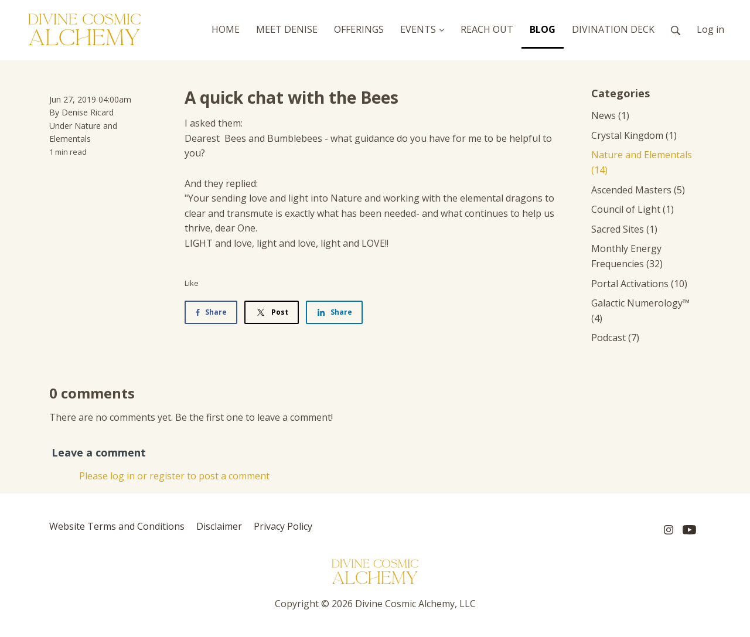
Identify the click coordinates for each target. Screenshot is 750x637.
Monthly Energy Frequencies (627, 256)
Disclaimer (219, 526)
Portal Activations (639, 283)
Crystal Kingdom (634, 135)
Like (192, 283)
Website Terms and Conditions (117, 526)
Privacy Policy (283, 526)
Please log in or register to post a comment (174, 475)
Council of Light (632, 209)
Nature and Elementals (641, 162)
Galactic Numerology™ (640, 311)
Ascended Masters (638, 189)
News (610, 115)
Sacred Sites (624, 229)
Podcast (615, 337)
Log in (710, 29)
